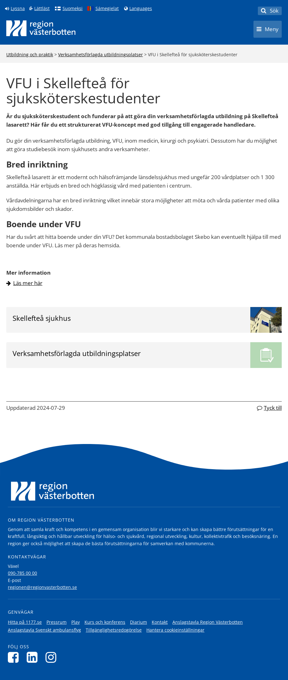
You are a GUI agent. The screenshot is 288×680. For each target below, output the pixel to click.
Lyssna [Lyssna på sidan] (18, 8)
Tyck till (273, 407)
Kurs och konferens (104, 622)
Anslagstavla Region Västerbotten (207, 622)
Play (75, 622)
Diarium (138, 622)
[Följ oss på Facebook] (15, 657)
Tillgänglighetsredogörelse (114, 630)
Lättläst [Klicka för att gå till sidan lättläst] (42, 8)
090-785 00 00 (22, 573)
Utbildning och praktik (29, 55)
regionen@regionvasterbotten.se (42, 587)
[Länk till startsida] (40, 28)
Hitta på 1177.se (25, 622)
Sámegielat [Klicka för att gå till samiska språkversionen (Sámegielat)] (107, 8)
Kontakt (160, 622)
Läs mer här (27, 283)
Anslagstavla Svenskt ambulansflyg (44, 630)
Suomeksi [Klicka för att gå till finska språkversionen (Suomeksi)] (72, 8)
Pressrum (56, 622)
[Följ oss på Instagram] (53, 657)
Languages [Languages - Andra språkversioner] (140, 8)
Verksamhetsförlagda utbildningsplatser (100, 55)
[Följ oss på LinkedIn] (34, 657)
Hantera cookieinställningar (175, 630)
